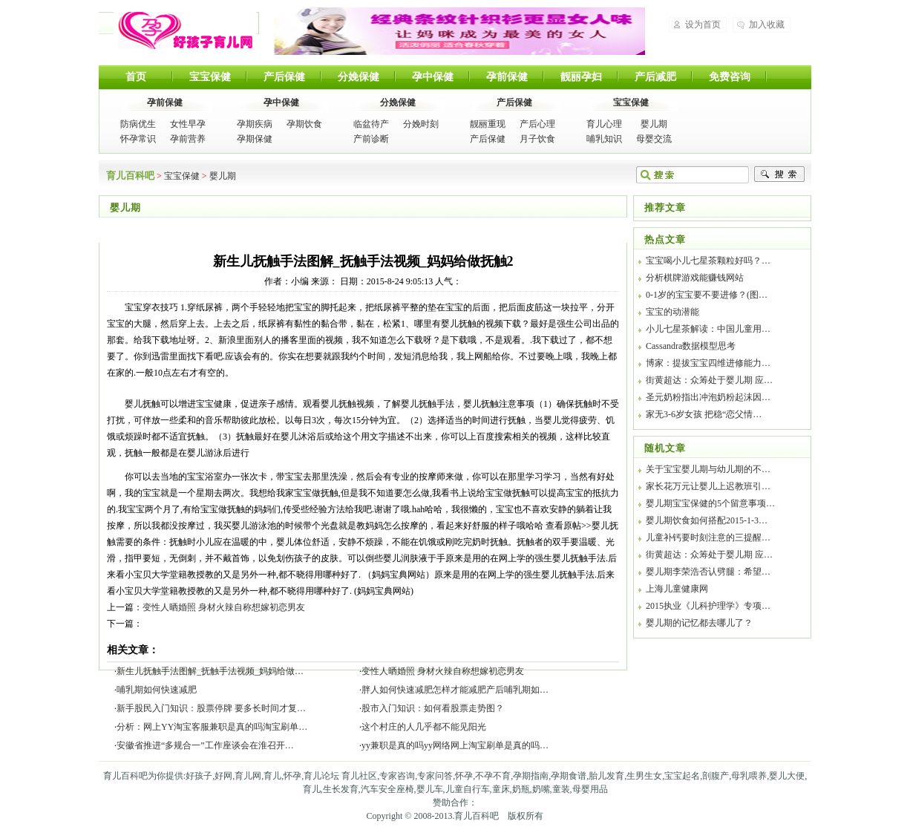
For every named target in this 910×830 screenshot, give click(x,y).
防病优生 (138, 124)
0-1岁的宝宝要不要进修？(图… (706, 295)
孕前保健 (507, 76)
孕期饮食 (304, 124)
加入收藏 (767, 24)
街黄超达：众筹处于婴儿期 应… (709, 380)
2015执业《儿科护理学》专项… (708, 606)
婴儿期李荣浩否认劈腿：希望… (708, 571)
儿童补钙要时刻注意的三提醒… (708, 537)
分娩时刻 (421, 124)
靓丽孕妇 (581, 76)
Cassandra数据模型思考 (691, 346)
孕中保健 (433, 76)
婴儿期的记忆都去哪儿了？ (699, 623)
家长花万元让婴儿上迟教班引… (708, 486)
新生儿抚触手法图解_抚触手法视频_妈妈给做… (210, 671)
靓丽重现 (487, 124)
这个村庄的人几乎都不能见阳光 (423, 727)
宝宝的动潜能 (672, 312)
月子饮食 (537, 139)
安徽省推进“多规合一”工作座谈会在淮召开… (205, 745)
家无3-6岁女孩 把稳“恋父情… (704, 414)
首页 (135, 76)
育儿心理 (604, 124)
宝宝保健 (210, 76)
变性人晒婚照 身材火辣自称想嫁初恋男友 (224, 607)
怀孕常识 (138, 139)
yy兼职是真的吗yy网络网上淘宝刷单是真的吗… (455, 745)
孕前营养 (188, 139)
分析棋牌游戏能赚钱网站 (695, 277)
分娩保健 (358, 76)
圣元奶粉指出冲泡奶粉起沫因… (708, 397)
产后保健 (284, 76)
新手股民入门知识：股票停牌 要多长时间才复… (211, 708)
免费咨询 (729, 76)
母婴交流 (654, 139)
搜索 (779, 174)
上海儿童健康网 (677, 589)
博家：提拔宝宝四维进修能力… (708, 363)
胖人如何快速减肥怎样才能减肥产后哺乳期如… (455, 689)
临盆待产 (371, 124)
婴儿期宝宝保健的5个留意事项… (710, 503)
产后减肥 (655, 76)
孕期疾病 (254, 124)
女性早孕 (188, 124)
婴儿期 (654, 124)
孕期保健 (254, 139)
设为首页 (703, 24)
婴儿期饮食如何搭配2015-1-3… (706, 520)
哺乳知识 (604, 139)
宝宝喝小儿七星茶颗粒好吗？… (708, 260)
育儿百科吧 (185, 30)
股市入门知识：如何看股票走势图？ (432, 708)
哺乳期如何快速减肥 (157, 689)
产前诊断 (371, 139)
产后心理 (537, 124)
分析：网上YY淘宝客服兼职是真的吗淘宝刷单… (212, 727)
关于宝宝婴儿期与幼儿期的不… (708, 469)
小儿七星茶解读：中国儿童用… (708, 329)
